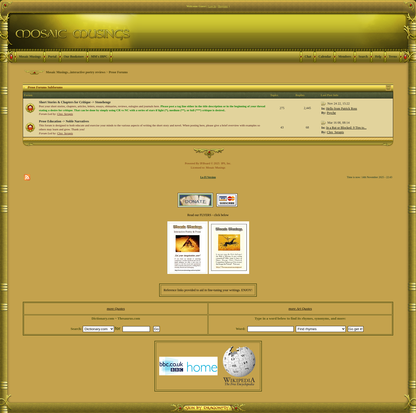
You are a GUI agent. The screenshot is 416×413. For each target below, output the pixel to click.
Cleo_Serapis (65, 113)
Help (378, 56)
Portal (52, 56)
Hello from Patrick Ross (341, 108)
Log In (212, 6)
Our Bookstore (74, 56)
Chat (308, 56)
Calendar (324, 56)
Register (223, 6)
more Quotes (116, 309)
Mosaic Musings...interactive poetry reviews (75, 72)
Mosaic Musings (30, 56)
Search (363, 56)
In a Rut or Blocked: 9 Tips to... (346, 128)
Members (344, 56)
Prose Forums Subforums (45, 87)
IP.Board (205, 163)
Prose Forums (118, 72)
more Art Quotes (300, 309)
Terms (393, 56)
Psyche (331, 113)
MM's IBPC (99, 56)
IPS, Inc (225, 163)
